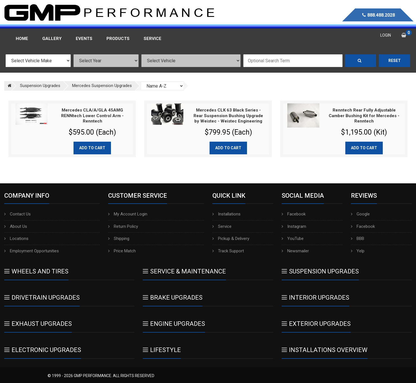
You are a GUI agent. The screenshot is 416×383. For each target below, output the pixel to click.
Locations (16, 238)
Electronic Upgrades (42, 349)
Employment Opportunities (31, 250)
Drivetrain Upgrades (42, 297)
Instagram (294, 226)
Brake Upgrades (173, 297)
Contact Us (17, 214)
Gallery (52, 38)
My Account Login (127, 214)
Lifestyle (162, 349)
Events (84, 38)
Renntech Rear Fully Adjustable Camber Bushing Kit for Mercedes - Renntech (364, 116)
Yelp (357, 250)
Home (22, 38)
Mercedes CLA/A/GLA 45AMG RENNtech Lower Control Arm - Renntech (92, 116)
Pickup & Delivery (230, 238)
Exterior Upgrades (316, 323)
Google (360, 214)
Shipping (118, 238)
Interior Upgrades (315, 297)
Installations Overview (325, 349)
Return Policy (123, 226)
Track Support (228, 250)
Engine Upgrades (174, 323)
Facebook (294, 214)
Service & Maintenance (184, 271)
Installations (226, 214)
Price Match (122, 250)
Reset (394, 60)
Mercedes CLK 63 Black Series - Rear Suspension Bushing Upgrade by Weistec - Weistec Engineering (228, 116)
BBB (357, 238)
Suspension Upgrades (320, 271)
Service (222, 226)
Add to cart (92, 148)
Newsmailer (295, 250)
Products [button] (118, 38)
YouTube (293, 238)
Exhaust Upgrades (38, 323)
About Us (15, 226)
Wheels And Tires (36, 271)
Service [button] (152, 38)
